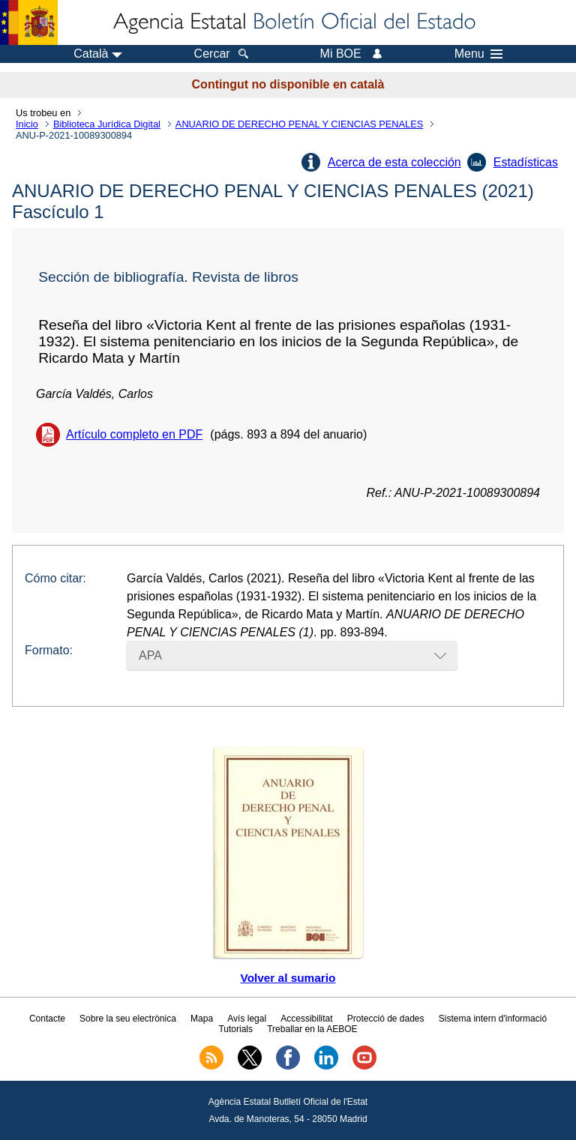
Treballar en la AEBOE (312, 1029)
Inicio (27, 124)
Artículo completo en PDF (134, 434)
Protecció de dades (385, 1018)
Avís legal (246, 1018)
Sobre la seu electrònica (128, 1018)
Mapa (201, 1018)
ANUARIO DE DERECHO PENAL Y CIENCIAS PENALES (299, 124)
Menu (478, 54)
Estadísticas (526, 162)
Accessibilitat (306, 1018)
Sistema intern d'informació (493, 1018)
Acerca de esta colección (394, 162)
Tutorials (235, 1029)
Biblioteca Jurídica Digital (106, 124)
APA (150, 655)
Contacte (47, 1018)
